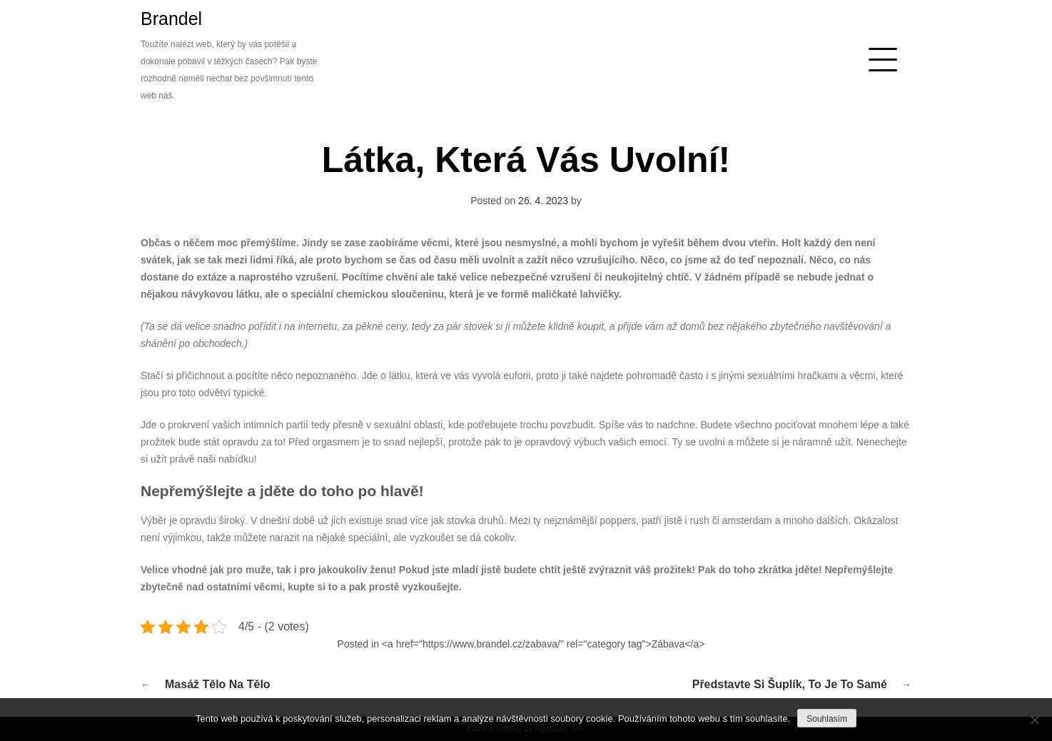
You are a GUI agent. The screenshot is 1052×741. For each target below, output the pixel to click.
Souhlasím (826, 719)
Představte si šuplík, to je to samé (789, 684)
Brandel (171, 19)
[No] (1034, 719)
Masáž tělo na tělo (217, 684)
